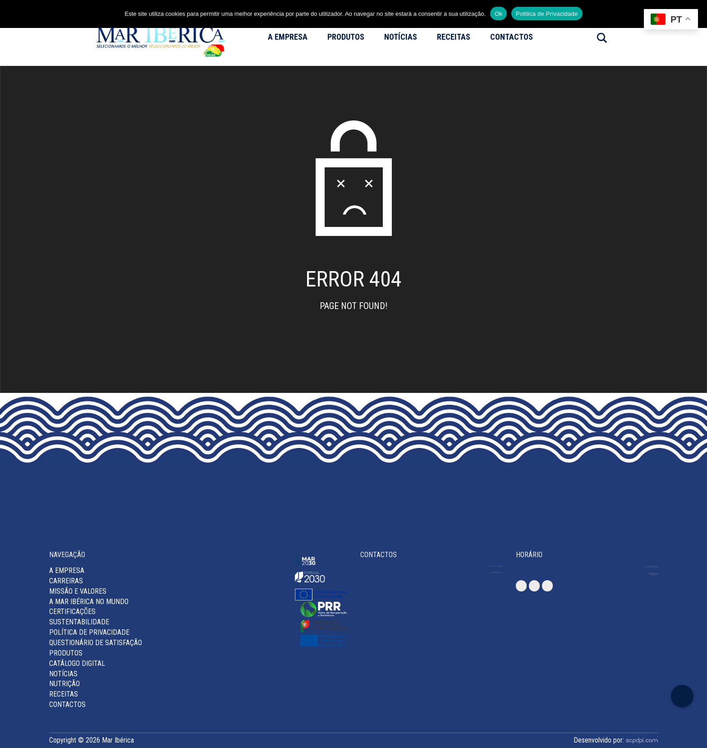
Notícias (400, 37)
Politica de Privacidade (547, 13)
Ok (498, 13)
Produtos (345, 37)
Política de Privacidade (89, 632)
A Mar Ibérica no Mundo (89, 601)
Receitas (453, 37)
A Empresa (288, 37)
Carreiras (66, 581)
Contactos (511, 37)
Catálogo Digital (77, 663)
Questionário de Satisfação (95, 642)
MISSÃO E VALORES (77, 591)
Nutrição (64, 683)
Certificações (72, 611)
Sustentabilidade (79, 622)
